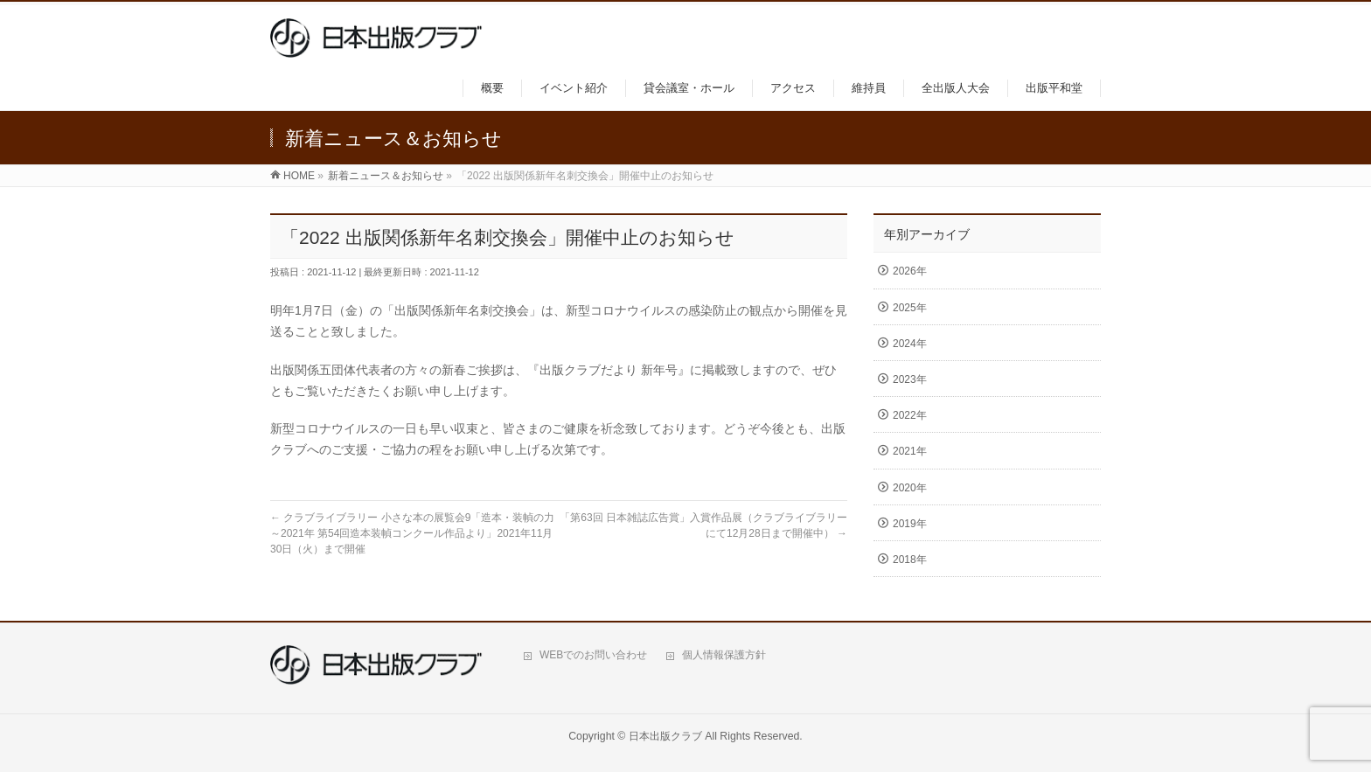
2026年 (910, 271)
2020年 (910, 488)
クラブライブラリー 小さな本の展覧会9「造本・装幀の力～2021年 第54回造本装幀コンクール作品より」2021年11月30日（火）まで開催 (412, 533)
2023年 (910, 379)
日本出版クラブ (665, 736)
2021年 (910, 451)
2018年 (910, 559)
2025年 (910, 308)
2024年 (910, 343)
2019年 (910, 524)
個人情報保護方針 (724, 655)
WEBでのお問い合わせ (593, 655)
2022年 (910, 415)
